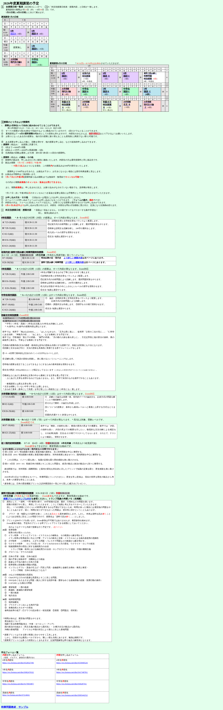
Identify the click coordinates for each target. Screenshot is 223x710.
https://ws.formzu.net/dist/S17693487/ (18, 684)
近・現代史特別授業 (11, 443)
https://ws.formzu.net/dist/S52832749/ (18, 663)
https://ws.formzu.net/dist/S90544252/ (72, 695)
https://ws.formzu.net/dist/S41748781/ (72, 672)
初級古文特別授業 (9, 315)
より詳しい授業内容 (73, 258)
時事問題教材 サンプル (14, 707)
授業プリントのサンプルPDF (17, 499)
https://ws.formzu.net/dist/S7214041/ (16, 695)
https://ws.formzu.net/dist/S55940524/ (72, 663)
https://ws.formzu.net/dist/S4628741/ (71, 684)
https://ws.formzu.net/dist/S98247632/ (18, 672)
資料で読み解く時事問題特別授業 (17, 493)
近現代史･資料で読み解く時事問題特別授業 (22, 252)
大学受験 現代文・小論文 (13, 394)
